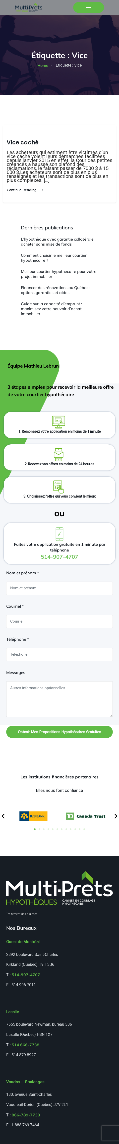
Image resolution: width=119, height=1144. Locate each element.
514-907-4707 (26, 974)
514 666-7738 (25, 1044)
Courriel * (15, 606)
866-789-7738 (26, 1114)
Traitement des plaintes (21, 914)
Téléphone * (17, 639)
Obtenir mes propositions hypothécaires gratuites (59, 732)
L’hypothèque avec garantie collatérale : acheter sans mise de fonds (58, 242)
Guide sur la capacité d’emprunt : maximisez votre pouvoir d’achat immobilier (51, 308)
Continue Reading (25, 190)
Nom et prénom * (22, 572)
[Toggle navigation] (88, 7)
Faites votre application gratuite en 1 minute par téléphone (59, 551)
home (42, 65)
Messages (15, 672)
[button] (3, 816)
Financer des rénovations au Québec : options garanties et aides (55, 290)
